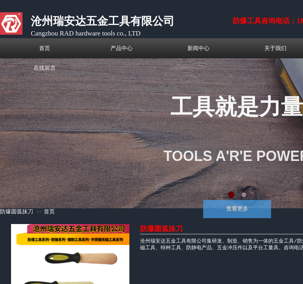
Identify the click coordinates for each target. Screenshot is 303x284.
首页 (49, 212)
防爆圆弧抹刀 (16, 212)
